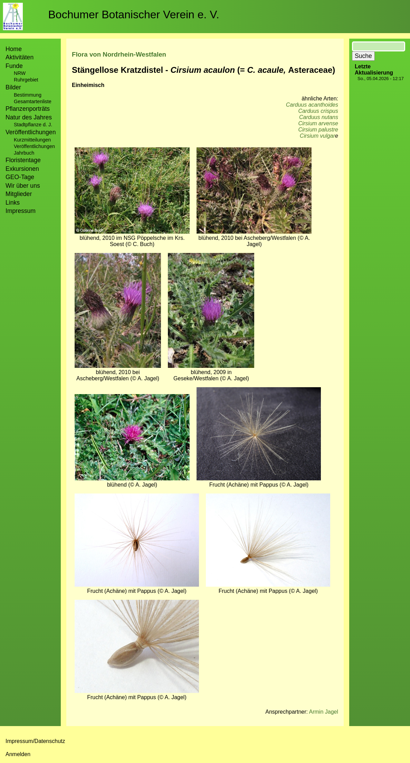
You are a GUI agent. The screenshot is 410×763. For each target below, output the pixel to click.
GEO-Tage (20, 177)
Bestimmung (27, 95)
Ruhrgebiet (26, 79)
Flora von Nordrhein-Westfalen (119, 54)
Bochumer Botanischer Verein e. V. (133, 14)
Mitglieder (19, 193)
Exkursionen (22, 168)
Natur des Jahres (29, 117)
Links (13, 202)
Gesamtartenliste (32, 101)
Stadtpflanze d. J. (33, 124)
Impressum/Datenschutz (35, 741)
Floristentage (23, 160)
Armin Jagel (323, 712)
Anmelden (18, 754)
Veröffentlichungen (34, 146)
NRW (20, 73)
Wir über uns (23, 185)
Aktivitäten (20, 57)
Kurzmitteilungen (32, 140)
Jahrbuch (24, 153)
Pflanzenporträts (28, 108)
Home (14, 49)
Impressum (21, 210)
